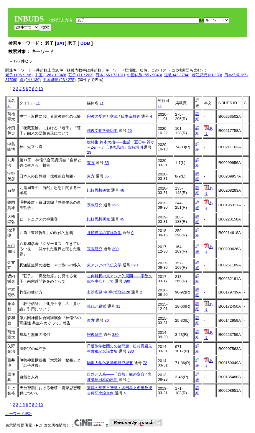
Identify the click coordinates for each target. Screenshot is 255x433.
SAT (60, 43)
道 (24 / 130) (30, 79)
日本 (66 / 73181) (110, 75)
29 (130, 130)
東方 (91, 162)
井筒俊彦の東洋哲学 (104, 232)
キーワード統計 (18, 414)
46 (122, 190)
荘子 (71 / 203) (80, 75)
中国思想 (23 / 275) (59, 79)
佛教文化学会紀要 (102, 130)
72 (145, 363)
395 (115, 205)
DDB (85, 43)
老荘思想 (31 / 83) (207, 75)
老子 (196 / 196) (19, 75)
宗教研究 (94, 205)
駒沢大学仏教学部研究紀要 (110, 363)
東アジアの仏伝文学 (104, 265)
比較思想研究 (98, 190)
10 (41, 89)
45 (122, 219)
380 (115, 334)
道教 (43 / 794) (176, 75)
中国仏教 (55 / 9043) (144, 75)
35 (107, 162)
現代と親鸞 (96, 306)
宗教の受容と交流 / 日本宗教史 (113, 116)
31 (118, 306)
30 (107, 320)
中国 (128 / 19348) (50, 75)
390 (115, 249)
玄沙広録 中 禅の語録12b (108, 292)
